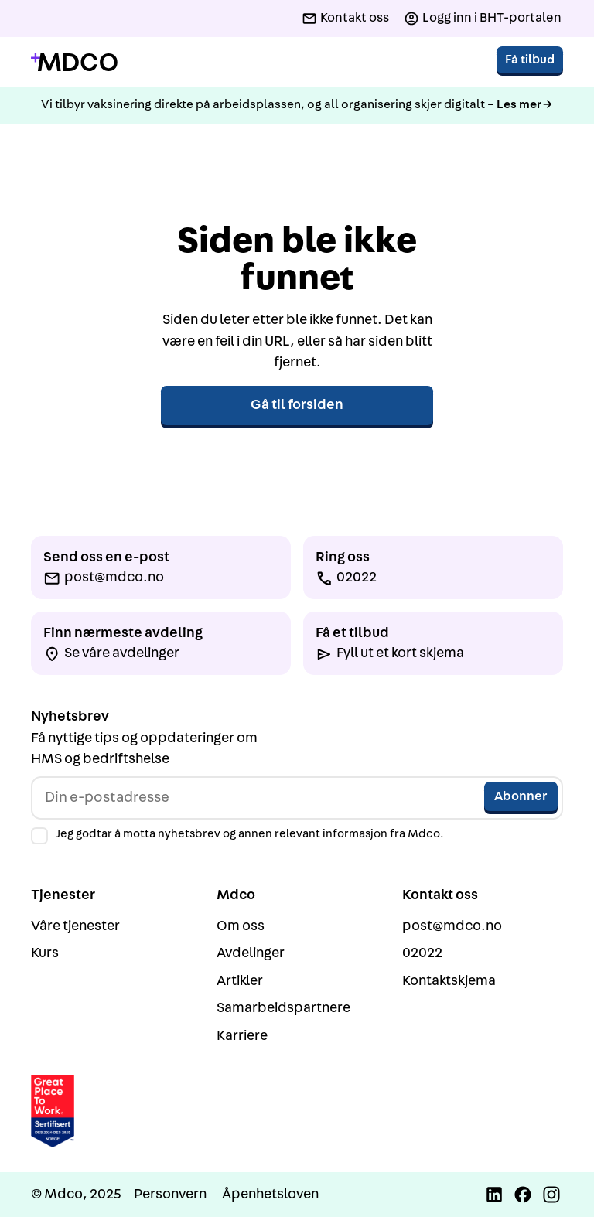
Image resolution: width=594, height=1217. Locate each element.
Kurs (45, 953)
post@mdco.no (452, 926)
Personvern (170, 1194)
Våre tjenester (75, 926)
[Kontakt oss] (346, 18)
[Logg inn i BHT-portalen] (483, 18)
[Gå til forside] (74, 62)
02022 (422, 953)
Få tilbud (530, 59)
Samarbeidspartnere (283, 1008)
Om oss (241, 926)
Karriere (242, 1035)
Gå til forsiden (297, 404)
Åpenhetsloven (270, 1194)
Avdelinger (251, 953)
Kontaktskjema (449, 980)
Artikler (240, 980)
